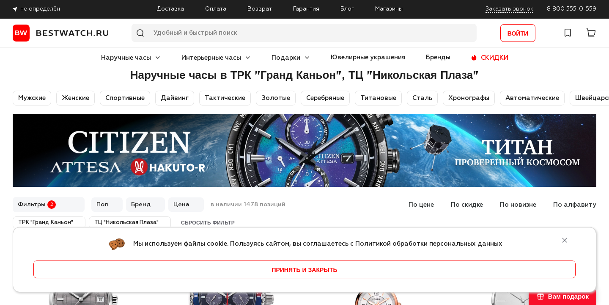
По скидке (467, 205)
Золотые (275, 98)
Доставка (170, 9)
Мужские (32, 98)
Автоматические (532, 98)
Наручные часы (126, 58)
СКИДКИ (494, 58)
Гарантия (306, 9)
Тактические (225, 98)
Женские (75, 98)
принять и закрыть (304, 269)
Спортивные (125, 98)
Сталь (422, 98)
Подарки (286, 58)
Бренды (438, 57)
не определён (40, 9)
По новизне (518, 205)
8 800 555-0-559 (571, 9)
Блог (347, 9)
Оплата (215, 9)
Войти (518, 33)
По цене (421, 205)
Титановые (378, 98)
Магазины (389, 9)
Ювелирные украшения (368, 57)
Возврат (259, 9)
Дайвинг (175, 98)
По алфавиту (574, 205)
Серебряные (325, 98)
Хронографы (468, 98)
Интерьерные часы (211, 58)
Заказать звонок (509, 9)
